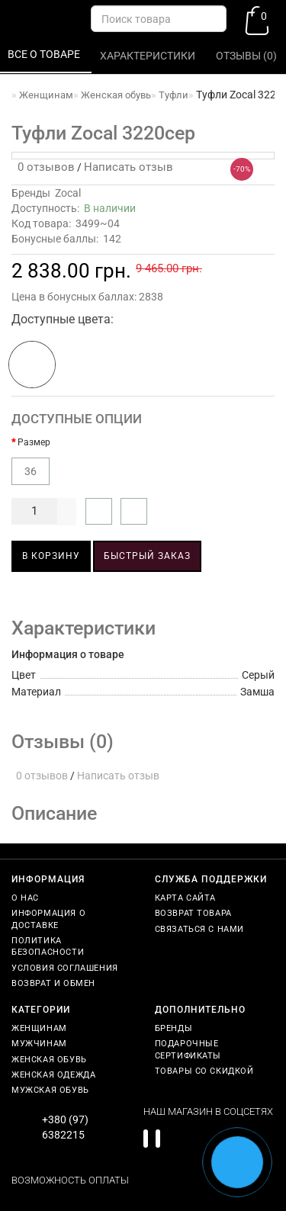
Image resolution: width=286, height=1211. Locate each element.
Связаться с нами (200, 929)
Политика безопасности (47, 946)
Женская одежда (53, 1075)
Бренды (174, 1028)
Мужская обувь (50, 1090)
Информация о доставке (48, 919)
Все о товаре (45, 54)
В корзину (51, 556)
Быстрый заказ (147, 556)
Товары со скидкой (204, 1071)
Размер (34, 442)
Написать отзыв (128, 167)
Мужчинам (39, 1044)
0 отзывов (43, 167)
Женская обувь (49, 1060)
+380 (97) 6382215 (65, 1127)
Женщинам (39, 1028)
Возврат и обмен (53, 983)
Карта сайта (186, 898)
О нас (25, 898)
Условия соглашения (64, 968)
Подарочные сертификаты (188, 1049)
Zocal (68, 193)
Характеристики (149, 56)
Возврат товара (193, 913)
